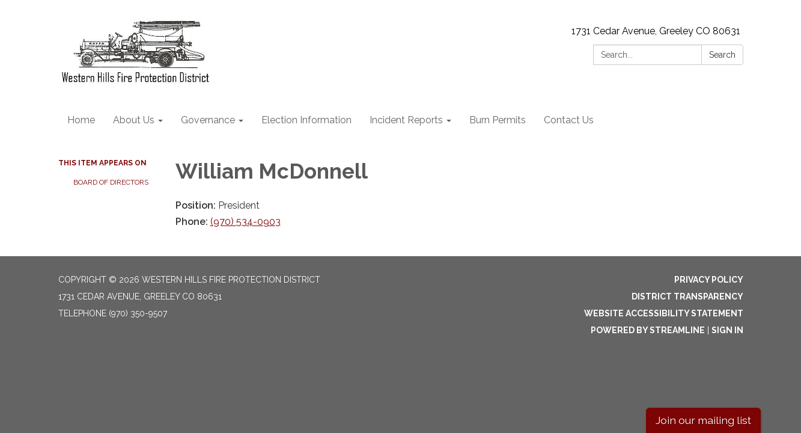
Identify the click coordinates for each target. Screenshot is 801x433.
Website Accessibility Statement (663, 313)
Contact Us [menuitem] (569, 120)
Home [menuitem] (81, 120)
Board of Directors (110, 182)
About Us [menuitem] (133, 120)
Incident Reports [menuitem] (406, 120)
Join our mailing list (703, 420)
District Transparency (687, 296)
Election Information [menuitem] (306, 120)
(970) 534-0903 (245, 221)
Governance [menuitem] (208, 120)
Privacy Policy (708, 279)
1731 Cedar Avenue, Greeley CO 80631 (655, 31)
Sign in (727, 330)
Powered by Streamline (648, 330)
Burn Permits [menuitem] (497, 120)
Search (722, 55)
